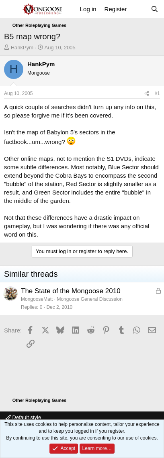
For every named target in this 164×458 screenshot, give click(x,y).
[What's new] (138, 9)
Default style (23, 417)
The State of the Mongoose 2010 (71, 291)
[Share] (146, 93)
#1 (157, 93)
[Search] (154, 9)
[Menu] (11, 9)
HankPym (22, 48)
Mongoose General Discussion (89, 299)
